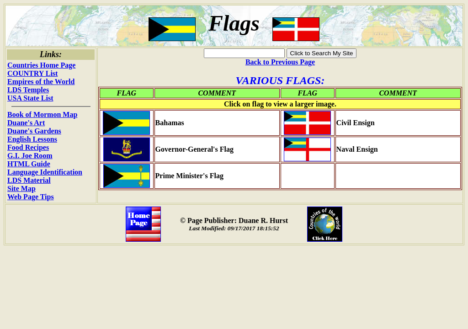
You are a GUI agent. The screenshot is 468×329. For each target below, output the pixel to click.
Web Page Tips (30, 197)
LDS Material (29, 180)
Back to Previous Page (280, 62)
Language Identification (44, 172)
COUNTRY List (32, 73)
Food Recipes (28, 147)
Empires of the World (40, 81)
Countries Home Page (41, 65)
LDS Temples (28, 90)
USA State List (30, 98)
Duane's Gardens (34, 131)
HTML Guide (28, 164)
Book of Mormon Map (42, 114)
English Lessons (32, 139)
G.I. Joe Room (30, 155)
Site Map (21, 188)
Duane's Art (26, 123)
